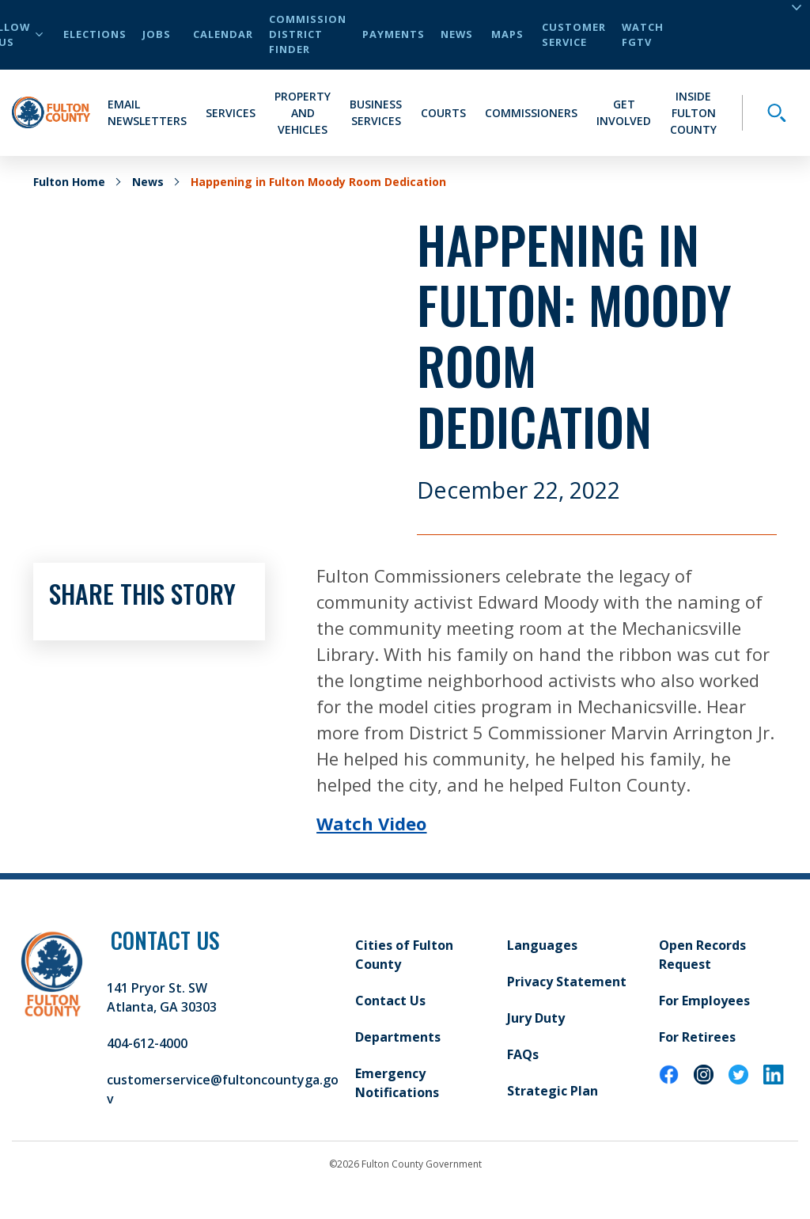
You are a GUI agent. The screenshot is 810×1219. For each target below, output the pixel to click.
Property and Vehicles (302, 113)
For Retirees (697, 1037)
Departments (398, 1037)
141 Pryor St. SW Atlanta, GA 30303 (162, 997)
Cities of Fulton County (404, 954)
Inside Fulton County (693, 113)
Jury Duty (536, 1018)
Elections (95, 34)
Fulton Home (69, 181)
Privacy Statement (566, 981)
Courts (443, 112)
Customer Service (574, 34)
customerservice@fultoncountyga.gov (223, 1089)
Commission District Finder (307, 34)
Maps (507, 34)
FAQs (523, 1054)
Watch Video (371, 823)
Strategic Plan (552, 1090)
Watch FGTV (643, 34)
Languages (542, 945)
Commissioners (531, 112)
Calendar (223, 34)
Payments (393, 34)
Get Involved (623, 112)
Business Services (376, 112)
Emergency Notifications (397, 1083)
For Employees (704, 1000)
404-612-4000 (147, 1043)
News (457, 34)
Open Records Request (702, 954)
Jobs (156, 34)
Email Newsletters (147, 112)
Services (230, 112)
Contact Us (390, 1000)
